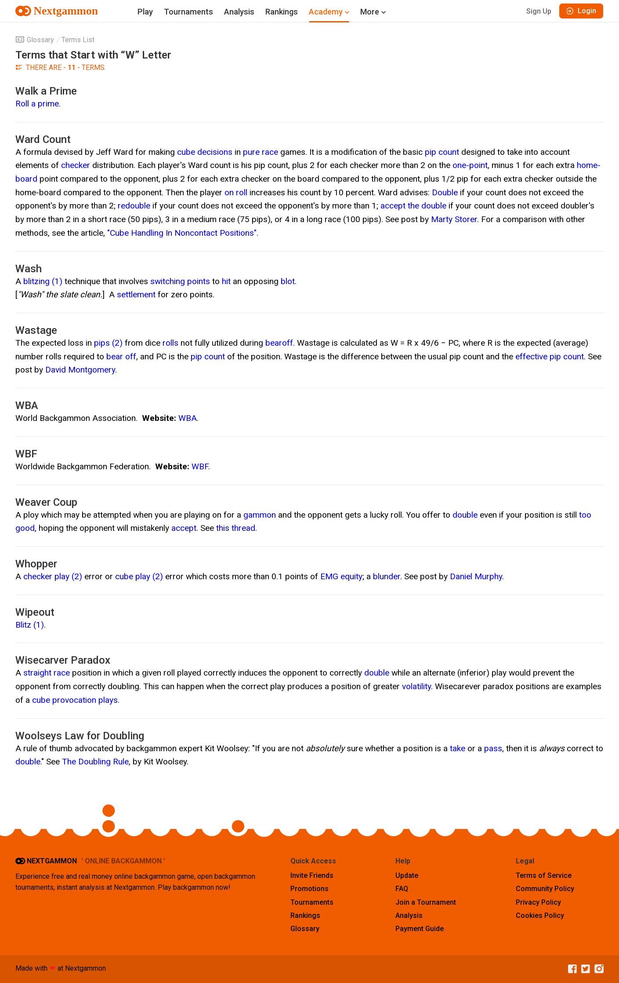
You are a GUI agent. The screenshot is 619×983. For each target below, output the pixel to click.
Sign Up (538, 11)
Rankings (281, 11)
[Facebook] (570, 969)
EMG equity (341, 576)
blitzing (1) (42, 281)
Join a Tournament (425, 902)
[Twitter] (583, 969)
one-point (470, 165)
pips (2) (108, 343)
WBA (187, 418)
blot (288, 281)
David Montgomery (80, 370)
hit (226, 281)
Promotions (309, 888)
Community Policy (545, 888)
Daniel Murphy (476, 576)
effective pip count (549, 356)
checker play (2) (52, 576)
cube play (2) (139, 576)
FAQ (401, 888)
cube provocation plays (75, 700)
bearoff (279, 343)
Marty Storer (454, 219)
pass (493, 748)
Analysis (239, 11)
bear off (121, 356)
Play (145, 11)
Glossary (34, 39)
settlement (136, 294)
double (465, 515)
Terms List (78, 40)
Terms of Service (544, 875)
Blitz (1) (29, 625)
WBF (200, 466)
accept (183, 528)
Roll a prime (37, 104)
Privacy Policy (538, 902)
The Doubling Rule (95, 761)
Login (581, 11)
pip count (442, 152)
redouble (134, 206)
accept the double (413, 206)
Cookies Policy (540, 915)
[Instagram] (597, 969)
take (457, 748)
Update (406, 875)
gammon (259, 515)
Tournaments (188, 11)
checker (75, 165)
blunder (386, 576)
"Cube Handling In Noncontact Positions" (182, 233)
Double (445, 192)
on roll (235, 192)
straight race (46, 673)
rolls (170, 343)
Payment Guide (419, 929)
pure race (260, 152)
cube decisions (204, 152)
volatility (416, 686)
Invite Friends (311, 875)
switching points (180, 281)
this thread (235, 528)
